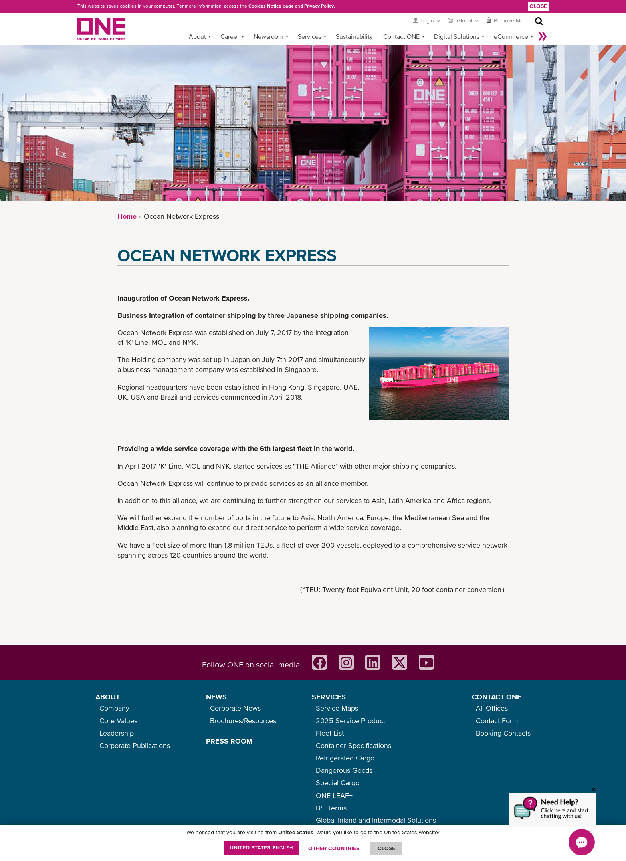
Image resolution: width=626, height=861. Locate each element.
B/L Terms (331, 808)
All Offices (492, 708)
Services (309, 36)
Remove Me (508, 20)
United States (261, 847)
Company (114, 708)
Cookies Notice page (271, 6)
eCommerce (511, 36)
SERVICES (329, 697)
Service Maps (337, 708)
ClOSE (386, 848)
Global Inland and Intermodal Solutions (376, 820)
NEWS (216, 697)
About (197, 36)
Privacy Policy (319, 6)
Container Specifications (353, 745)
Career (229, 36)
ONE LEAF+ (334, 795)
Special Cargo (337, 782)
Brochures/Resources (243, 721)
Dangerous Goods (344, 770)
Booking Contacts (503, 733)
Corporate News (235, 708)
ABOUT (107, 697)
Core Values (118, 721)
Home (127, 216)
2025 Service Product (350, 721)
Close (538, 6)
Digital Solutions (456, 36)
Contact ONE (401, 36)
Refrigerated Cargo (345, 758)
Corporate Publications (134, 745)
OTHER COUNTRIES (333, 848)
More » (543, 36)
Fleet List (330, 733)
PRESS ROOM (229, 741)
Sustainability (354, 36)
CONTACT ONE (496, 697)
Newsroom (268, 36)
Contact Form (497, 721)
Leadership (116, 733)
